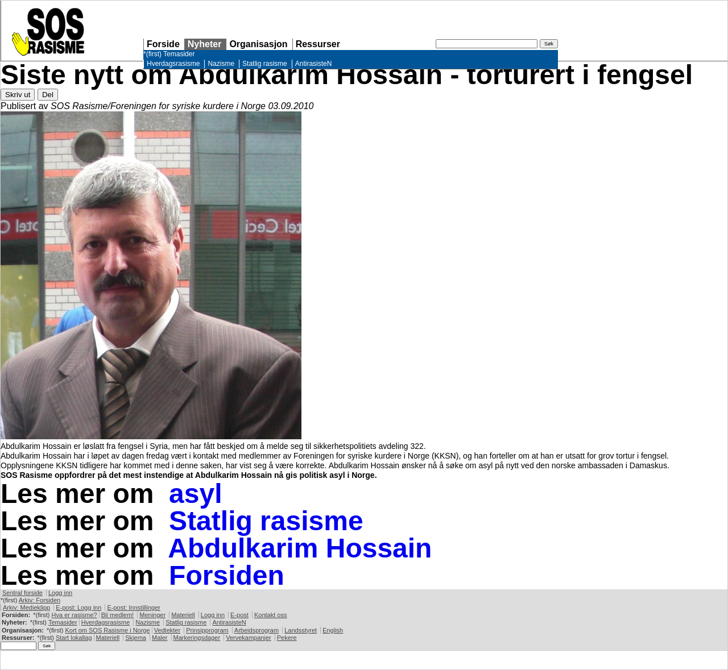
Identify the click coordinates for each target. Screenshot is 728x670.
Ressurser (318, 44)
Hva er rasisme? (74, 614)
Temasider (179, 54)
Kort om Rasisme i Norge (107, 630)
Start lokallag (74, 637)
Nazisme (221, 64)
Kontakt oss (270, 614)
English (332, 630)
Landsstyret (300, 630)
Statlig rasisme (264, 64)
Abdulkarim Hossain (300, 548)
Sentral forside (22, 592)
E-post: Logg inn (78, 607)
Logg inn (60, 592)
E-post (239, 614)
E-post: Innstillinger (133, 607)
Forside (163, 44)
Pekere (287, 637)
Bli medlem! (117, 614)
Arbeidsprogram (256, 630)
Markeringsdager (197, 637)
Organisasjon (258, 44)
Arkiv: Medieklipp (26, 607)
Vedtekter (167, 630)
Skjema (135, 637)
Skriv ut (17, 94)
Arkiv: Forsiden (39, 600)
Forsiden (226, 575)
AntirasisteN (313, 64)
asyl (195, 493)
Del (47, 94)
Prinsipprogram (207, 630)
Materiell (183, 614)
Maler (160, 637)
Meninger (152, 614)
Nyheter (205, 44)
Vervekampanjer (248, 637)
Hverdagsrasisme (173, 64)
